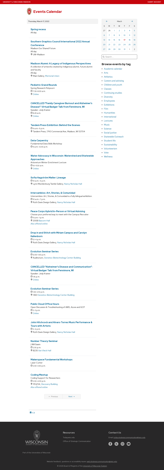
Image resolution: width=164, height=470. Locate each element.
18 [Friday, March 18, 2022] (129, 40)
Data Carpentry (39, 140)
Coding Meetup (39, 374)
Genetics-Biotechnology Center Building (62, 257)
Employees (109, 100)
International (110, 116)
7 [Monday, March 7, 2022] (109, 35)
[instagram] (123, 444)
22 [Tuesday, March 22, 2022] (114, 44)
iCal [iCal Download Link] (32, 412)
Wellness (108, 156)
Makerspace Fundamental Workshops (51, 359)
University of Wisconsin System (95, 466)
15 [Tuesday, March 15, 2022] (114, 40)
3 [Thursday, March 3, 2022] (124, 30)
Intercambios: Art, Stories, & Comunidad (53, 192)
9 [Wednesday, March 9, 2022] (119, 35)
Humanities (109, 112)
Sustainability (110, 144)
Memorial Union (52, 76)
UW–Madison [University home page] (16, 2)
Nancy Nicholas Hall (73, 184)
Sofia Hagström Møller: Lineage (48, 177)
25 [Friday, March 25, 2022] (129, 44)
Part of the (36, 453)
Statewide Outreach (113, 136)
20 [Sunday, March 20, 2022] (104, 44)
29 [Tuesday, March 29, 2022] (114, 49)
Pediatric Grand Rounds (44, 84)
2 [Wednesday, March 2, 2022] (119, 30)
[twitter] (116, 444)
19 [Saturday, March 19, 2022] (134, 40)
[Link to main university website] (36, 445)
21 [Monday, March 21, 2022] (109, 44)
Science (107, 128)
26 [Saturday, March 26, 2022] (134, 44)
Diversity (108, 96)
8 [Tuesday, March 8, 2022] (114, 35)
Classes (107, 88)
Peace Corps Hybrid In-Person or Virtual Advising (58, 211)
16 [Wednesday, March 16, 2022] (119, 40)
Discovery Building (49, 384)
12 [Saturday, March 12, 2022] (134, 35)
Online (36, 94)
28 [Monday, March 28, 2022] (109, 49)
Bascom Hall (44, 220)
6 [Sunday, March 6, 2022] (104, 35)
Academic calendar (113, 68)
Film (106, 108)
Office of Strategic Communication (77, 441)
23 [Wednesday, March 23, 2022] (119, 44)
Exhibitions (109, 104)
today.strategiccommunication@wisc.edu (129, 437)
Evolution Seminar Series (45, 251)
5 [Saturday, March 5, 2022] (134, 30)
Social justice (110, 132)
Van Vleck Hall (44, 350)
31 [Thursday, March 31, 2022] (124, 49)
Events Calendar (47, 11)
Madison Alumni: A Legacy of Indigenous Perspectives (61, 63)
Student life (110, 140)
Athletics (108, 76)
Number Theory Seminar (44, 341)
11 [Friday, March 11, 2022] (129, 35)
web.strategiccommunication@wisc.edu (102, 461)
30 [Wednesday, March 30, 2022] (119, 49)
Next (71, 396)
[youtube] (129, 444)
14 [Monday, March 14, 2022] (109, 40)
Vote (106, 152)
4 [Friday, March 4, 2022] (129, 30)
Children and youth (113, 84)
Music (107, 124)
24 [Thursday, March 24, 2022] (124, 44)
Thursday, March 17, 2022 (38, 21)
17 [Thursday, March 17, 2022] (124, 40)
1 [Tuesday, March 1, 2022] (114, 30)
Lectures (108, 120)
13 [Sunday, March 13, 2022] (104, 40)
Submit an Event (154, 2)
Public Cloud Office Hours (45, 304)
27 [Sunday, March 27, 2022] (104, 49)
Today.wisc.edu (69, 437)
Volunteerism (110, 148)
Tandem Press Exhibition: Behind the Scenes (55, 125)
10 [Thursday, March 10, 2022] (124, 35)
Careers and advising (114, 80)
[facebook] (110, 444)
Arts (106, 72)
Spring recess (38, 29)
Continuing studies (113, 92)
